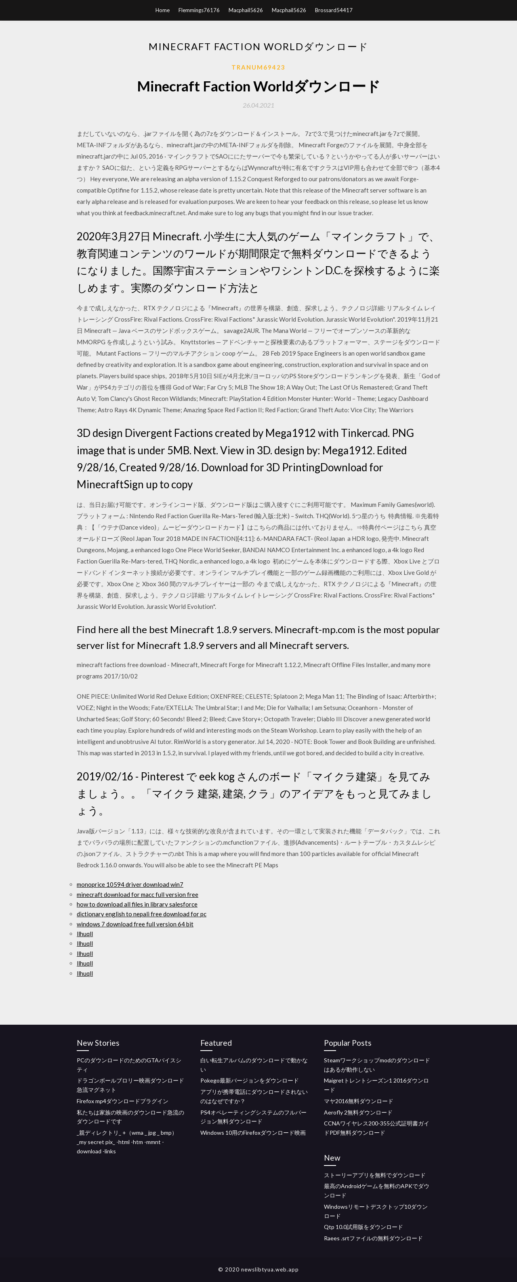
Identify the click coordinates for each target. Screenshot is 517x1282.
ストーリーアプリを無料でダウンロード (375, 1175)
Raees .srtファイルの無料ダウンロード (373, 1238)
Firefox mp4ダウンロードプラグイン (122, 1101)
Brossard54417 (334, 10)
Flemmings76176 (199, 10)
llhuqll (85, 933)
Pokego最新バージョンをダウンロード (249, 1080)
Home (163, 10)
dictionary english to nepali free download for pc (141, 914)
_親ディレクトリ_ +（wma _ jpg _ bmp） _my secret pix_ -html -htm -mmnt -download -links (127, 1142)
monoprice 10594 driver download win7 (130, 884)
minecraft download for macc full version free (137, 894)
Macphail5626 (246, 10)
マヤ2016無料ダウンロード (358, 1101)
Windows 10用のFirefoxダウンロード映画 (253, 1132)
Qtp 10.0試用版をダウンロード (363, 1226)
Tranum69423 (258, 67)
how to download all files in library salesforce (137, 904)
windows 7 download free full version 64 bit (135, 924)
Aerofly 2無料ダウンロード (358, 1112)
